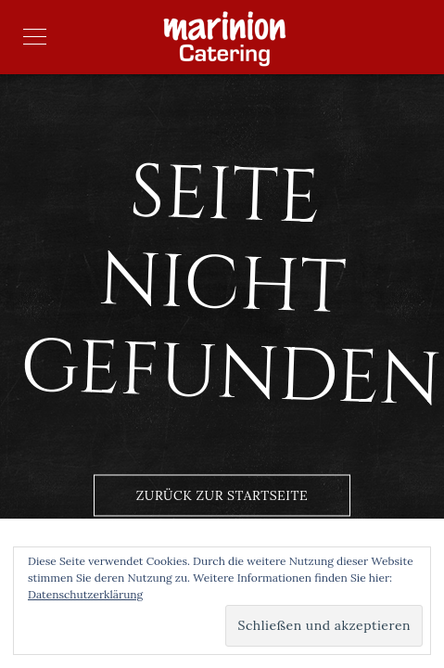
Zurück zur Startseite (222, 495)
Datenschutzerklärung (85, 594)
